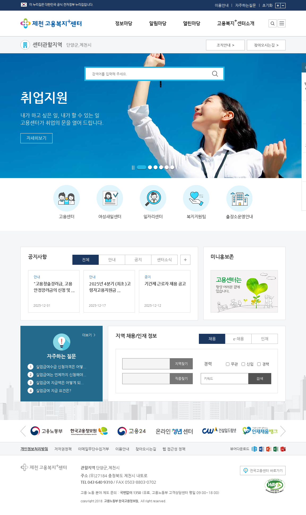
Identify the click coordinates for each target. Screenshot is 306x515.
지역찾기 (181, 364)
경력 (265, 364)
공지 (138, 259)
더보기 (185, 260)
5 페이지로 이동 (166, 167)
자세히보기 (36, 138)
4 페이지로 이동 (161, 167)
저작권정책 (63, 449)
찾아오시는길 (264, 45)
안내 (112, 259)
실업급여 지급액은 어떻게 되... (60, 382)
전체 (85, 259)
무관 (234, 364)
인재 (264, 338)
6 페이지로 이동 (172, 167)
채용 (212, 338)
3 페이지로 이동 (155, 167)
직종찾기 (181, 378)
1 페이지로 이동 (142, 167)
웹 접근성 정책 (174, 449)
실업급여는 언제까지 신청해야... (61, 375)
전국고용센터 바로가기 (266, 471)
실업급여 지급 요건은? (53, 390)
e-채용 (238, 338)
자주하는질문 (245, 5)
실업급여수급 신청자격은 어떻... (61, 367)
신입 (250, 364)
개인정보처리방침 (34, 449)
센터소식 (164, 259)
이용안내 (222, 5)
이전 (23, 431)
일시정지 (133, 168)
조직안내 (223, 45)
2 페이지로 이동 (150, 167)
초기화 (267, 3)
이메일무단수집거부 (93, 449)
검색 (259, 378)
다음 (283, 431)
